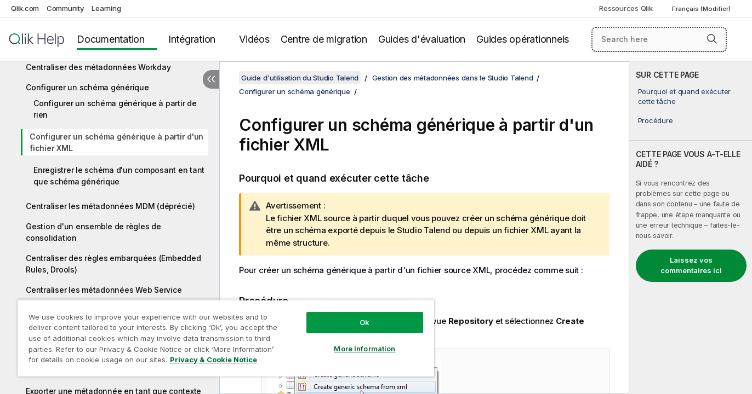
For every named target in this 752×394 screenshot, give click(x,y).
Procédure (655, 120)
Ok (364, 322)
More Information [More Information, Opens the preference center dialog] (364, 348)
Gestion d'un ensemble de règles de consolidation (93, 232)
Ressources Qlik (625, 8)
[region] (226, 337)
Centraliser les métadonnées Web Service (103, 289)
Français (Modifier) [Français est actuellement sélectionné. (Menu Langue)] (702, 9)
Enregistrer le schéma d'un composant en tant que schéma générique (118, 175)
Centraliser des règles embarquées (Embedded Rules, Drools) (113, 263)
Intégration (191, 39)
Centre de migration (324, 39)
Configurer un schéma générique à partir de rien (115, 109)
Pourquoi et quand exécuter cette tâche (684, 96)
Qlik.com (25, 8)
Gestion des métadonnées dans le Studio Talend (452, 77)
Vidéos (254, 39)
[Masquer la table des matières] (211, 79)
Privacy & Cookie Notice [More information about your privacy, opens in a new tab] (213, 359)
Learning (106, 8)
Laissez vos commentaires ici (691, 265)
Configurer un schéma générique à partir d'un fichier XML (116, 142)
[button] (712, 38)
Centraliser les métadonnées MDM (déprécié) (110, 206)
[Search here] (659, 39)
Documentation (111, 39)
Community (65, 8)
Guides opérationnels (522, 39)
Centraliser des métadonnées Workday (98, 67)
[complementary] (690, 227)
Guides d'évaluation (421, 39)
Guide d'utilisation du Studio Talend (299, 77)
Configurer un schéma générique (87, 87)
